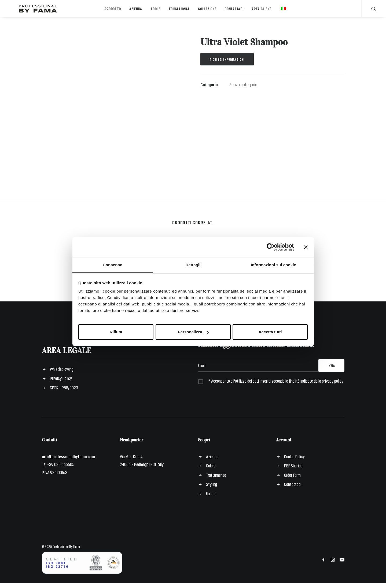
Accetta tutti (270, 332)
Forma (210, 493)
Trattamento (216, 475)
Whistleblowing (61, 369)
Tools (153, 11)
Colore (211, 465)
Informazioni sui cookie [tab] (273, 265)
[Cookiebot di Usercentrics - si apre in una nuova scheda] (270, 247)
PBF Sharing (293, 465)
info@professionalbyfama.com (68, 456)
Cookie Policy (294, 456)
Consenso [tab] (112, 265)
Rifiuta (116, 332)
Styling (211, 484)
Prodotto (110, 11)
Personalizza (193, 332)
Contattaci (232, 11)
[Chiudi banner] (306, 247)
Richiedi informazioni (227, 65)
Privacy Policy (61, 378)
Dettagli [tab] (193, 265)
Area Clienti (260, 11)
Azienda (133, 11)
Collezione (205, 11)
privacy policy (332, 381)
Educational (177, 11)
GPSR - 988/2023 (64, 387)
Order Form (292, 475)
